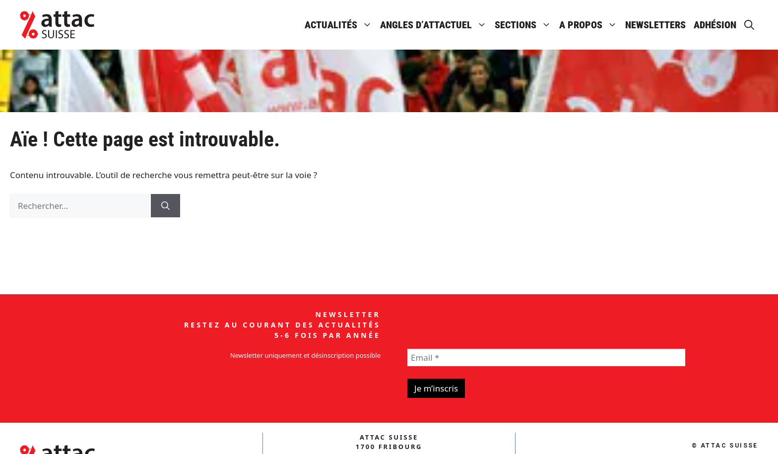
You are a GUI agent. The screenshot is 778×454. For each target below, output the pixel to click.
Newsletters (655, 25)
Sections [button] (525, 25)
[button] (749, 25)
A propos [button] (590, 25)
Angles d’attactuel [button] (435, 25)
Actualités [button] (340, 25)
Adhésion (715, 25)
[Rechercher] (165, 206)
